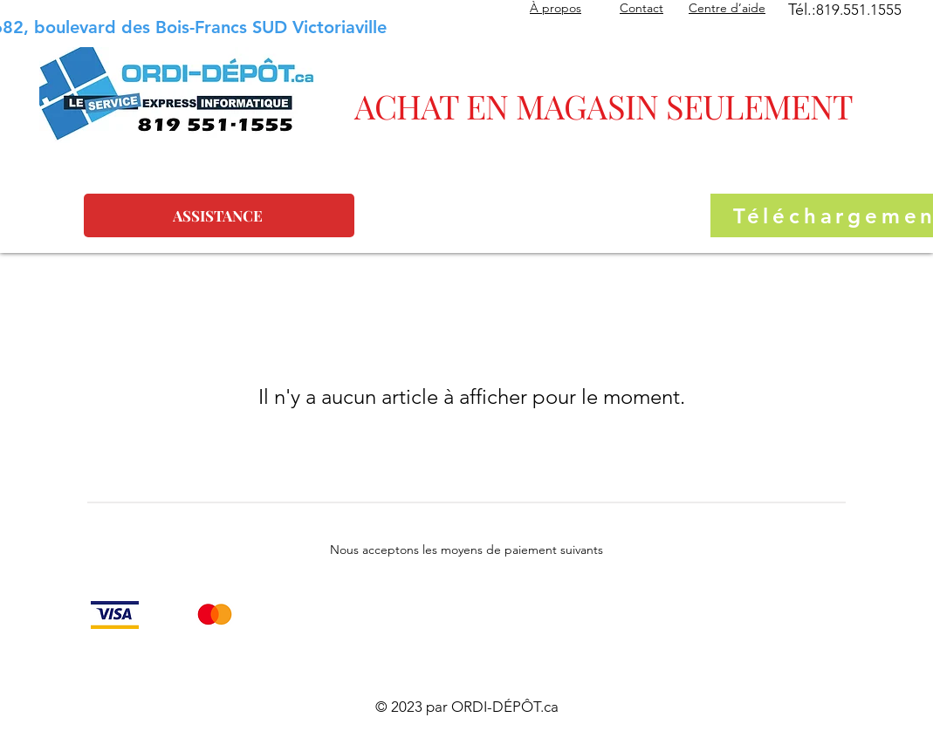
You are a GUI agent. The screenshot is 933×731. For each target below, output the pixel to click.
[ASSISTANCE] (219, 215)
